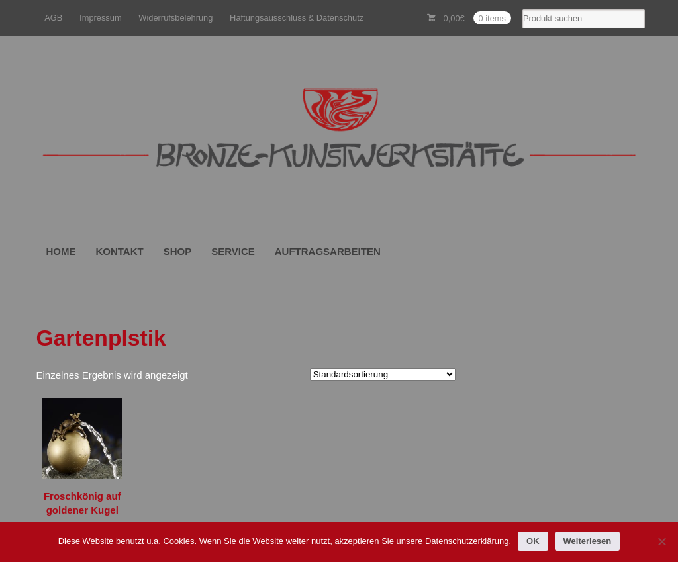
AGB (53, 18)
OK (533, 541)
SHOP (178, 251)
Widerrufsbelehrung (175, 18)
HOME (60, 251)
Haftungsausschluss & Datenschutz (296, 18)
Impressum (100, 18)
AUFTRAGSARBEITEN (328, 251)
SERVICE (233, 251)
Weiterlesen (587, 541)
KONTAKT (119, 251)
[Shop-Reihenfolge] (383, 374)
